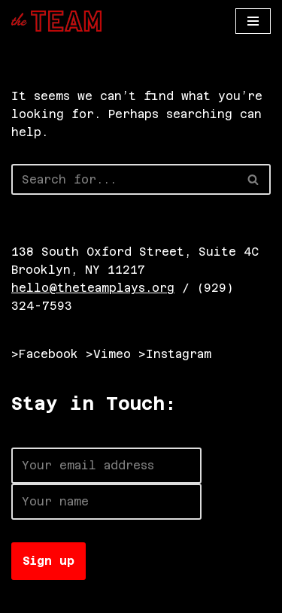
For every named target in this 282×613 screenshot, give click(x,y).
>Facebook (44, 353)
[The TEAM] (56, 21)
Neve (26, 597)
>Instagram (174, 353)
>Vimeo (108, 353)
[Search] (124, 179)
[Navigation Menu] (253, 21)
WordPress (178, 597)
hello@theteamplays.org (92, 287)
